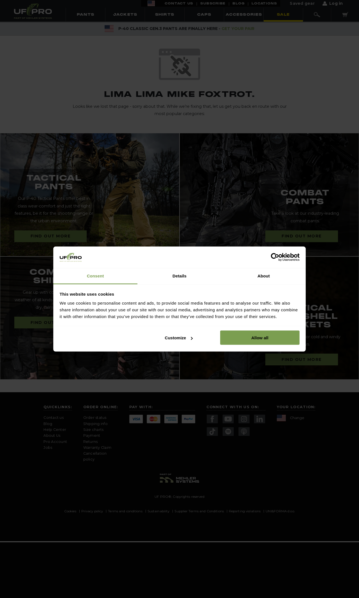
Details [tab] (179, 275)
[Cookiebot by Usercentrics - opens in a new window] (275, 257)
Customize (179, 337)
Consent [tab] (95, 275)
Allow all (259, 337)
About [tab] (263, 275)
